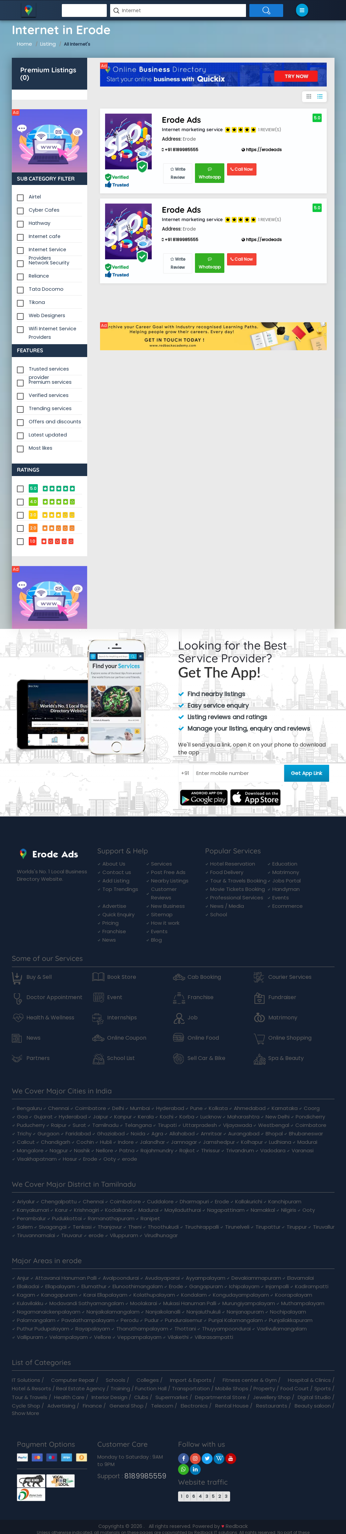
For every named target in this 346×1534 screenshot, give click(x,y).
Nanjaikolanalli (163, 1311)
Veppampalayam (139, 1337)
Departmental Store (220, 1397)
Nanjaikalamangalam (113, 1311)
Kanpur (123, 1116)
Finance (92, 1405)
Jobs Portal (286, 880)
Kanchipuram (284, 1201)
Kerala (146, 1116)
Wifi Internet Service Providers (52, 329)
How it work (165, 922)
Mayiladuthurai (183, 1209)
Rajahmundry (157, 1150)
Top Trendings (120, 889)
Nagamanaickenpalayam (48, 1311)
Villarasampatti (214, 1337)
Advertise (114, 906)
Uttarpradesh (200, 1125)
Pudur (152, 1320)
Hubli (106, 1142)
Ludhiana (280, 1142)
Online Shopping (290, 1038)
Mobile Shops (231, 1388)
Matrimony (285, 872)
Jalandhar (152, 1142)
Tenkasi (82, 1226)
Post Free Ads (168, 872)
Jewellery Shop (272, 1397)
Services (161, 863)
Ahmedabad (250, 1108)
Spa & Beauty (286, 1058)
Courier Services (290, 977)
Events (159, 931)
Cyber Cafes (44, 210)
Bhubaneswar (306, 1133)
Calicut (26, 1142)
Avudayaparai (162, 1277)
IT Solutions (26, 1380)
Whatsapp (210, 173)
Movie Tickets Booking (237, 889)
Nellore (104, 1150)
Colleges (148, 1380)
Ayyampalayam (205, 1277)
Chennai (58, 1108)
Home (24, 43)
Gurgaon (48, 1133)
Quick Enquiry (118, 914)
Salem (25, 1226)
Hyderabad (170, 1108)
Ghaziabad (111, 1133)
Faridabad (78, 1133)
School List (121, 1058)
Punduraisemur (183, 1320)
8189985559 (145, 1476)
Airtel (35, 196)
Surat (79, 1125)
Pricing (110, 922)
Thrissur (210, 1150)
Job (193, 1017)
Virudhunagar (161, 1235)
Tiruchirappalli (202, 1226)
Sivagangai (53, 1226)
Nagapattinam (226, 1209)
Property (264, 1388)
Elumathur (93, 1286)
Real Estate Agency (80, 1388)
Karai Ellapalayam (105, 1294)
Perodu (130, 1320)
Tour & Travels (29, 1397)
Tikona (37, 302)
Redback (237, 1526)
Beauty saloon (313, 1405)
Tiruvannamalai (36, 1235)
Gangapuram (206, 1286)
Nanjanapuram (245, 1311)
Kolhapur (252, 1142)
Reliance (39, 276)
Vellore (102, 1337)
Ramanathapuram (111, 1218)
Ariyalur (26, 1201)
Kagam (26, 1294)
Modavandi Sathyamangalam (86, 1303)
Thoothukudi (163, 1226)
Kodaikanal (118, 1209)
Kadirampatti (311, 1286)
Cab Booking (204, 977)
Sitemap (162, 914)
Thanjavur (110, 1226)
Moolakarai (143, 1303)
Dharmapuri (194, 1201)
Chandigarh (55, 1142)
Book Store (121, 977)
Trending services (50, 408)
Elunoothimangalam (138, 1286)
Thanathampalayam (142, 1328)
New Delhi (278, 1116)
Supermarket (171, 1397)
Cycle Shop (26, 1405)
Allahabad (182, 1133)
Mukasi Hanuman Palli (189, 1303)
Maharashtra (243, 1116)
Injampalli (277, 1286)
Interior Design (109, 1397)
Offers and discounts (55, 421)
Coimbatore (90, 1108)
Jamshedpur (219, 1142)
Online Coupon (126, 1038)
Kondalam (194, 1294)
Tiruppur (297, 1226)
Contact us (116, 872)
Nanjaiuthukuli (204, 1311)
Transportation (191, 1388)
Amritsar (211, 1133)
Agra (157, 1133)
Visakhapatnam (37, 1158)
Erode (90, 1158)
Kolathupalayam (154, 1294)
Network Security (49, 262)
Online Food (203, 1038)
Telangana (138, 1125)
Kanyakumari (33, 1209)
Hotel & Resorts (31, 1388)
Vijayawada (237, 1125)
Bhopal (274, 1133)
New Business (168, 906)
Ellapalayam (60, 1286)
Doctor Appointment (54, 997)
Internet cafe (44, 236)
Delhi (118, 1108)
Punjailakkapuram (291, 1320)
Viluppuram (124, 1235)
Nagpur (59, 1150)
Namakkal (263, 1209)
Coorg (312, 1108)
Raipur (59, 1125)
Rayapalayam (92, 1328)
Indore (126, 1142)
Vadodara (273, 1150)
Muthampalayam (302, 1303)
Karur (61, 1209)
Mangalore (30, 1150)
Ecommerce (287, 906)
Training (120, 1388)
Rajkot (187, 1150)
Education (284, 863)
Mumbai (140, 1108)
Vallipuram (30, 1337)
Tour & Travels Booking (238, 880)
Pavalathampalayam (88, 1320)
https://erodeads (262, 149)
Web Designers (47, 315)
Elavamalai (300, 1277)
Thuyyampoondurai (226, 1328)
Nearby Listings (170, 880)
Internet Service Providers (47, 250)
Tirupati (167, 1125)
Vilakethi (178, 1337)
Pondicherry (310, 1116)
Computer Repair (73, 1380)
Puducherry (31, 1125)
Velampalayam (68, 1337)
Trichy (24, 1133)
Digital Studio (314, 1397)
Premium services (50, 382)
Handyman (286, 889)
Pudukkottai (67, 1218)
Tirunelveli (237, 1226)
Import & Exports (191, 1380)
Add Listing (115, 880)
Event (114, 997)
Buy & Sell (39, 977)
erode (129, 1158)
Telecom (162, 1405)
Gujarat (43, 1116)
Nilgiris (288, 1209)
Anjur (23, 1277)
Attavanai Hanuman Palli (66, 1277)
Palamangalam (36, 1320)
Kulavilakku (30, 1303)
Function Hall (151, 1388)
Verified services (49, 395)
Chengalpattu (59, 1201)
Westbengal (273, 1125)
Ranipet (150, 1218)
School (218, 914)
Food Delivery (226, 872)
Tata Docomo (46, 289)
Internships (122, 1017)
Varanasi (303, 1150)
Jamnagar (184, 1142)
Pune (196, 1108)
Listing (48, 43)
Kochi (166, 1116)
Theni (135, 1226)
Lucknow (210, 1116)
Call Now (241, 169)
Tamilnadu (105, 1125)
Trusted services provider (49, 369)
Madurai (307, 1142)
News (109, 939)
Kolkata (218, 1108)
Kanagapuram (59, 1294)
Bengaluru (29, 1108)
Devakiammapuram (256, 1277)
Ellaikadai (28, 1286)
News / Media (227, 906)
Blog (156, 939)
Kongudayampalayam (241, 1294)
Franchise (114, 931)
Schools (115, 1380)
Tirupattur (267, 1226)
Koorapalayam (293, 1294)
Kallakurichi (248, 1201)
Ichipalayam (244, 1286)
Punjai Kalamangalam (235, 1320)
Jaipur (100, 1116)
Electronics (194, 1405)
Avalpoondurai (121, 1277)
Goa (22, 1116)
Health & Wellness (50, 1017)
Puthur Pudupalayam (43, 1328)
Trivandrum (240, 1150)
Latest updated (48, 434)
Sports (322, 1388)
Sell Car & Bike (206, 1058)
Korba (186, 1116)
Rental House (232, 1405)
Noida (138, 1133)
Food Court (294, 1388)
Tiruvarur (71, 1235)
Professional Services (236, 897)
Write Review (177, 173)
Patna (126, 1150)
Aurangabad (244, 1133)
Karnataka (285, 1108)
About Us (113, 863)
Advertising (61, 1405)
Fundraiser (282, 997)
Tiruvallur (324, 1226)
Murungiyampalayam (248, 1303)
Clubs (141, 1397)
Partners (38, 1058)
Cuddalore (160, 1201)
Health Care (69, 1397)
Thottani (185, 1328)
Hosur (70, 1158)
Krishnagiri (86, 1209)
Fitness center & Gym (250, 1380)
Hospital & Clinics (309, 1380)
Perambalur (31, 1218)
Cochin (85, 1142)
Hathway (39, 223)
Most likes (40, 448)
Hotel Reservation (232, 863)
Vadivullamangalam (282, 1328)
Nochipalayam (288, 1311)
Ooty (109, 1158)
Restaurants (271, 1405)
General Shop (126, 1405)
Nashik (82, 1150)
